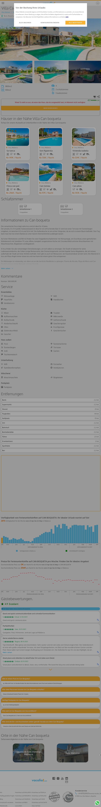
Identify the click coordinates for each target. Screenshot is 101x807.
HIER (67, 17)
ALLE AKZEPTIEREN (75, 22)
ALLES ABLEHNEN (25, 22)
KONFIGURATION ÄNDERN (50, 22)
